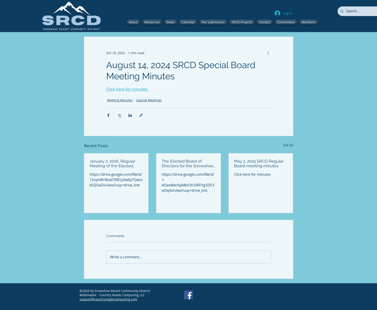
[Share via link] (141, 115)
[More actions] (268, 52)
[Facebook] (188, 295)
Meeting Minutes (119, 100)
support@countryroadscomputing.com (108, 299)
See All (288, 145)
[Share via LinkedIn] (130, 115)
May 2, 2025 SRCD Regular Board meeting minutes (258, 163)
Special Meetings (149, 100)
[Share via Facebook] (108, 115)
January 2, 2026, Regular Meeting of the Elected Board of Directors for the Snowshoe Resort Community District (113, 163)
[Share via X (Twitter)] (119, 115)
